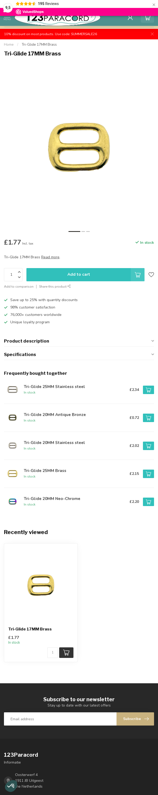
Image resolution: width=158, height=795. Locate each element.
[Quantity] (52, 652)
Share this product (55, 286)
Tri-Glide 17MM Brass (39, 44)
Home (9, 44)
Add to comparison (19, 286)
